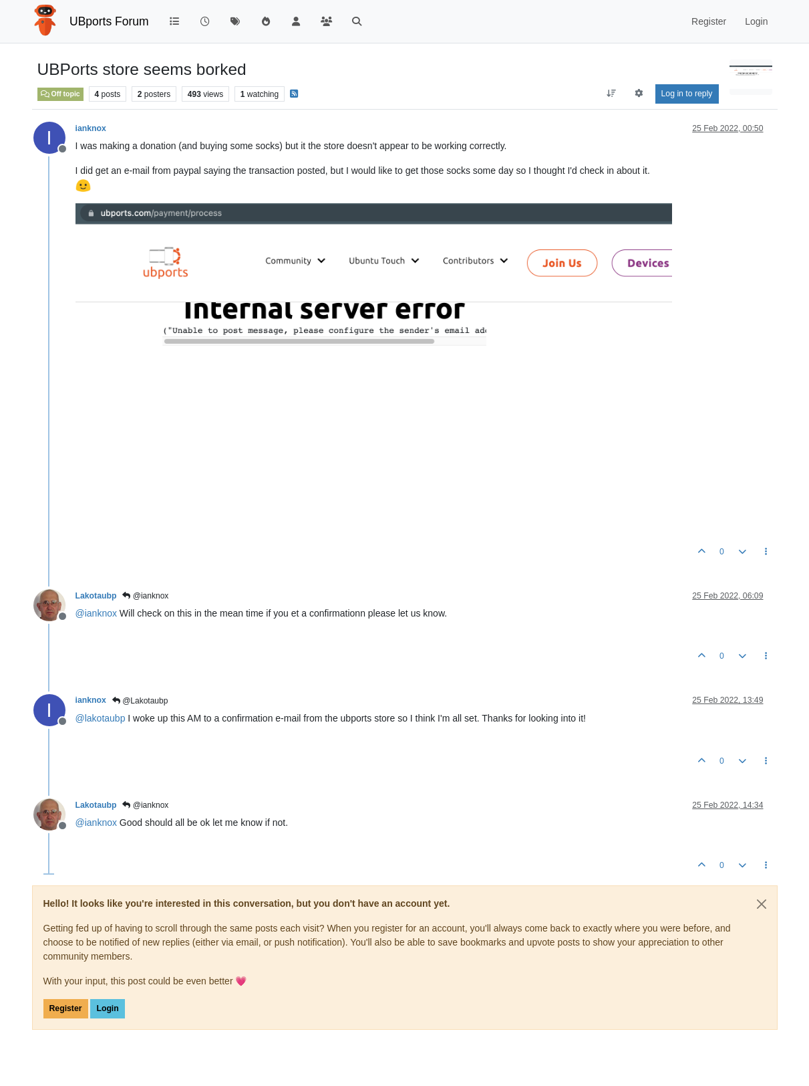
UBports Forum (109, 21)
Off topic (60, 94)
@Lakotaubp (140, 700)
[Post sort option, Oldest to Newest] (611, 93)
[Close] (761, 904)
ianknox (90, 128)
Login (107, 1008)
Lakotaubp (96, 596)
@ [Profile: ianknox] (96, 613)
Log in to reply (687, 93)
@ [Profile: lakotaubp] (100, 718)
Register (65, 1008)
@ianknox (145, 596)
